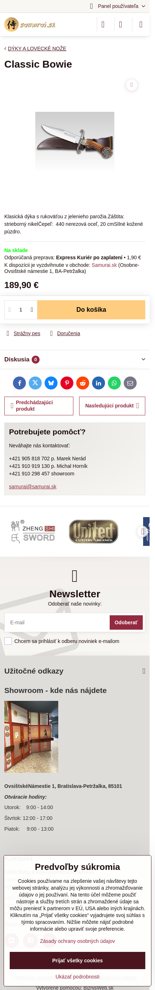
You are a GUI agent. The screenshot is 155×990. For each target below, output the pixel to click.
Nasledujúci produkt (112, 406)
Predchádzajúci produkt (32, 406)
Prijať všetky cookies (77, 960)
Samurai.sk (104, 265)
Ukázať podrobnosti (78, 977)
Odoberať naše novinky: (74, 604)
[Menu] (141, 24)
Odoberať (126, 622)
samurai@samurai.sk (32, 486)
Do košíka (91, 309)
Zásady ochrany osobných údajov (77, 941)
